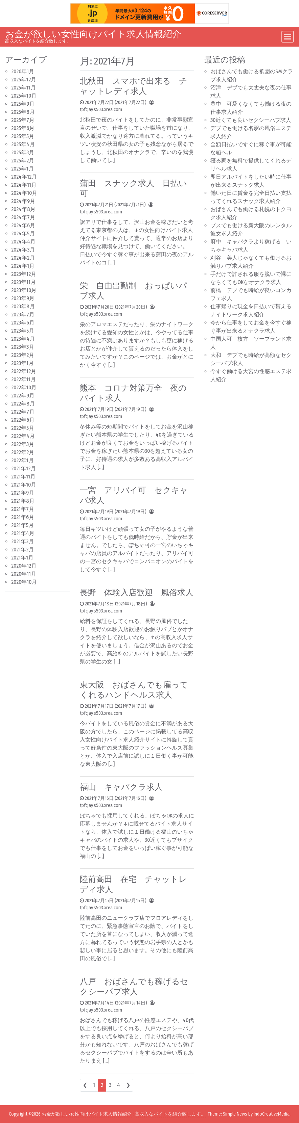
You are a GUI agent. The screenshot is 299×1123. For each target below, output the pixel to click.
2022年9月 (22, 395)
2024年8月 (23, 209)
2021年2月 (22, 549)
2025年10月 (24, 96)
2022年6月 (22, 420)
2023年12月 (23, 274)
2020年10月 (24, 582)
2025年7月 (22, 120)
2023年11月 (23, 282)
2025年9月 (22, 104)
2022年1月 (22, 460)
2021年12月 (23, 468)
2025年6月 (22, 128)
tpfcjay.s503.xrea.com (101, 109)
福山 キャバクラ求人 (121, 787)
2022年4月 (23, 436)
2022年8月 (23, 403)
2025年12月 (23, 79)
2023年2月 (22, 355)
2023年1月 (22, 363)
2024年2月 (23, 258)
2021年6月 (22, 517)
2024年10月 (24, 193)
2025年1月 (22, 168)
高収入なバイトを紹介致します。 (170, 1114)
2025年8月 (23, 112)
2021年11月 (23, 476)
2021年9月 (22, 493)
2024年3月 (23, 249)
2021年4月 (22, 533)
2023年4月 (23, 339)
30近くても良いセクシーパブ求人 (250, 120)
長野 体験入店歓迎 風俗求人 (136, 592)
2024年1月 (22, 266)
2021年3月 (22, 541)
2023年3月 (22, 347)
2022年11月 (23, 379)
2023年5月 (22, 331)
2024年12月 (24, 177)
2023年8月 (23, 306)
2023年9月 (22, 298)
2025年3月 (22, 152)
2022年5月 (22, 428)
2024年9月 (23, 201)
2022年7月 (22, 412)
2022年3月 (22, 444)
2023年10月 (24, 290)
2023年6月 (22, 322)
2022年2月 (22, 452)
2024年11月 (24, 185)
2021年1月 (22, 557)
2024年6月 (23, 225)
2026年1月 (22, 71)
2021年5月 (22, 525)
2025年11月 (23, 87)
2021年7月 (22, 509)
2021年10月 (23, 484)
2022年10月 (24, 387)
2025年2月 (22, 160)
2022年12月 (23, 371)
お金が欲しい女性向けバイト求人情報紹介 (93, 34)
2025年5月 (22, 136)
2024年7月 (23, 217)
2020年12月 (24, 566)
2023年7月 (22, 314)
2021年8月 (22, 501)
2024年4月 (23, 241)
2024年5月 (23, 233)
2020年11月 (23, 574)
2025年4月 (23, 144)
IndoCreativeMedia (272, 1114)
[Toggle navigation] (287, 37)
